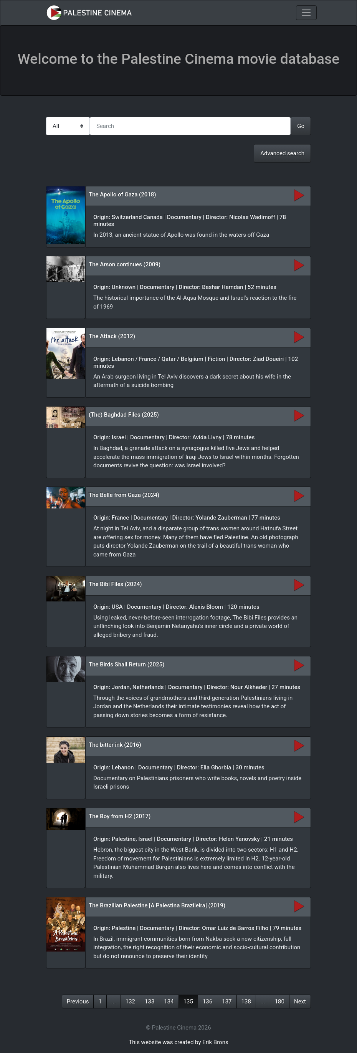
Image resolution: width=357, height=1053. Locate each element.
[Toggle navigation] (306, 12)
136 (207, 1001)
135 (188, 1001)
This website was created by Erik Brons (178, 1042)
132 (130, 1001)
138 (246, 1001)
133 (149, 1001)
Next (300, 1001)
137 (226, 1001)
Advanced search (282, 153)
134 (169, 1001)
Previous (78, 1001)
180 (279, 1001)
